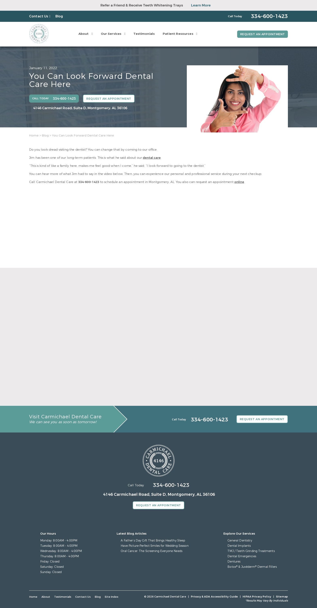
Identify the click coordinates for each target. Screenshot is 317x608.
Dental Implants (239, 546)
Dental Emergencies (241, 556)
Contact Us (38, 16)
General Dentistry (239, 540)
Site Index (111, 596)
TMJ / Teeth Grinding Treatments (251, 551)
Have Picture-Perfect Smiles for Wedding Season (154, 546)
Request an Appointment (262, 34)
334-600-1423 (88, 182)
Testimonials (144, 34)
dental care (152, 158)
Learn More (201, 5)
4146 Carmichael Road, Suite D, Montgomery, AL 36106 (80, 108)
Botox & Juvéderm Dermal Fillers (252, 567)
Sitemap (282, 596)
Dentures (233, 562)
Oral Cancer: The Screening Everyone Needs (151, 551)
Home (34, 135)
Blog (59, 16)
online (239, 182)
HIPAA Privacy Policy (257, 596)
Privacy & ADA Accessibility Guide (214, 596)
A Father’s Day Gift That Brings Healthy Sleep (153, 540)
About (83, 34)
